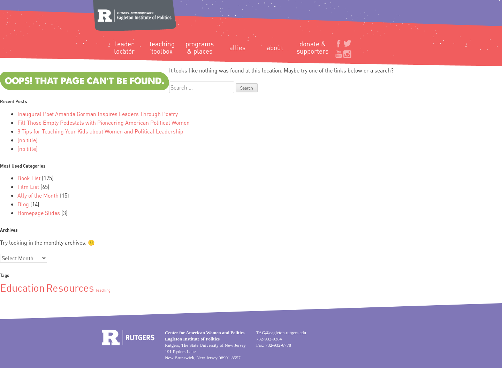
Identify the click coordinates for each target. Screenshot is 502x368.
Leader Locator (124, 47)
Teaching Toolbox (162, 47)
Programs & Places (199, 47)
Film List (28, 186)
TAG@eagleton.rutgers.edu (281, 332)
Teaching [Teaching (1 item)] (103, 290)
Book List (28, 178)
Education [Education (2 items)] (22, 287)
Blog (23, 204)
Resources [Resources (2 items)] (70, 287)
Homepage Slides (38, 212)
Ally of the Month (38, 195)
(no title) (27, 140)
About (275, 47)
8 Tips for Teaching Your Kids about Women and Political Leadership (100, 131)
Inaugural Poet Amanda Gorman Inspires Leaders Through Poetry (97, 113)
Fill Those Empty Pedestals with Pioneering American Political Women (103, 122)
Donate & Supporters (312, 47)
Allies (237, 47)
